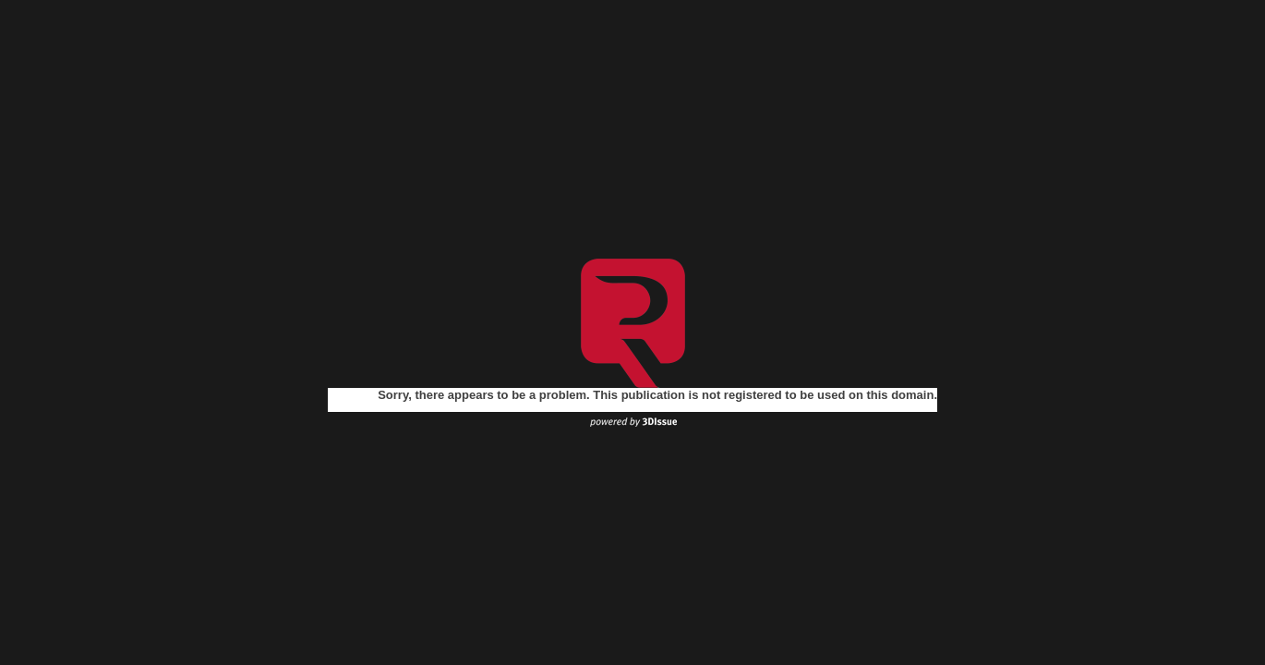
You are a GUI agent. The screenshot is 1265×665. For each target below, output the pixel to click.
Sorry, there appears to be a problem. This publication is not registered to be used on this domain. (657, 395)
